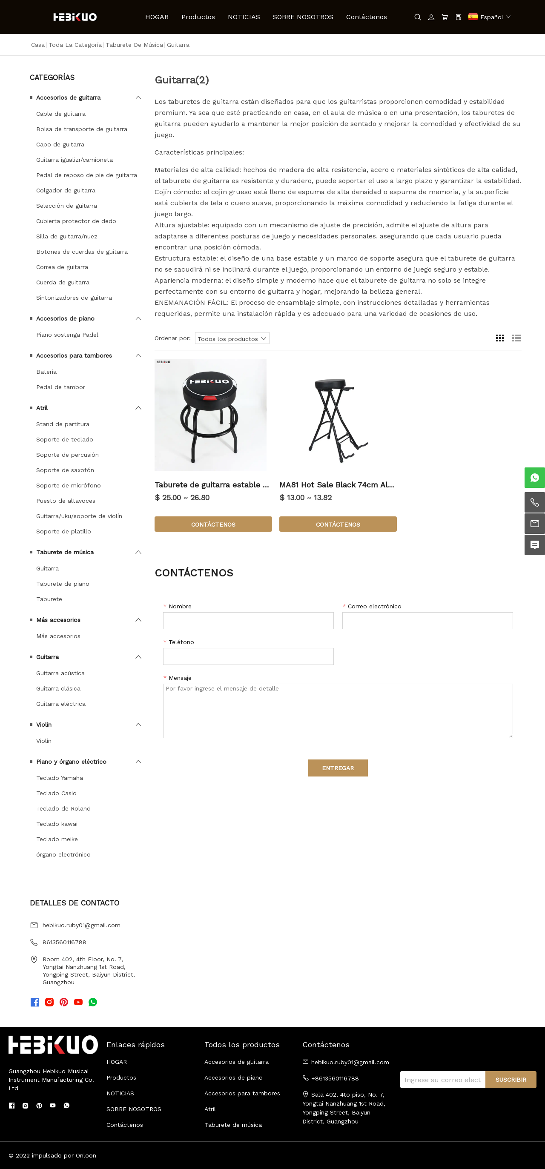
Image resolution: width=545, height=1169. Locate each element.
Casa (38, 44)
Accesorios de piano (65, 318)
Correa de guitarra (62, 267)
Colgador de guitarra (65, 190)
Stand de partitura (62, 424)
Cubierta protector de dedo (76, 221)
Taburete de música (134, 44)
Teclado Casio (56, 793)
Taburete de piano (62, 583)
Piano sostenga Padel (67, 334)
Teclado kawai (56, 823)
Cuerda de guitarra (62, 282)
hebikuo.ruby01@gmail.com (81, 925)
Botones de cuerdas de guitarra (82, 251)
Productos (198, 17)
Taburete (49, 599)
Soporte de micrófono (68, 485)
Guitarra (47, 568)
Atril (42, 407)
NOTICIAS (244, 17)
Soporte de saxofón (65, 470)
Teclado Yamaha (59, 777)
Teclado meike (57, 839)
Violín (44, 724)
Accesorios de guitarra (68, 97)
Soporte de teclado (64, 439)
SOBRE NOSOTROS (303, 17)
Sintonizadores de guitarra (74, 297)
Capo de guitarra (60, 144)
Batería (46, 371)
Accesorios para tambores (74, 355)
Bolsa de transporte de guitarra (81, 129)
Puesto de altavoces (65, 500)
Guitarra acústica (60, 673)
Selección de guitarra (66, 205)
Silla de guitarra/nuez (67, 236)
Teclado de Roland (63, 808)
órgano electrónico (63, 854)
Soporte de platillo (63, 531)
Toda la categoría (75, 44)
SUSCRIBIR (511, 1079)
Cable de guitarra (61, 113)
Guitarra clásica (58, 688)
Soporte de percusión (67, 454)
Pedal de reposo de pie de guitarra (86, 175)
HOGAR (157, 17)
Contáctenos (366, 17)
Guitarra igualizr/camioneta (74, 159)
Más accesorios (58, 619)
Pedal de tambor (60, 387)
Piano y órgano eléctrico (71, 761)
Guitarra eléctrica (61, 703)
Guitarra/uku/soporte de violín (79, 516)
